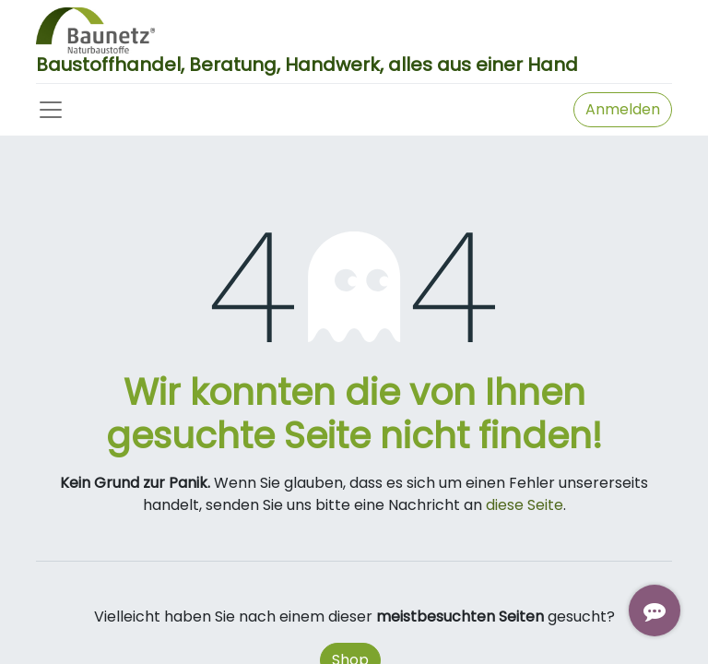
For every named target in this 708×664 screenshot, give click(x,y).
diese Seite (524, 505)
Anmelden (622, 109)
